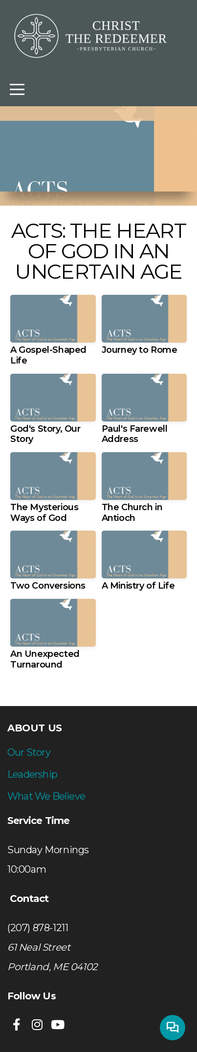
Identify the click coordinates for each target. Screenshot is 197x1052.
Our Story (28, 752)
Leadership (32, 774)
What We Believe (46, 796)
